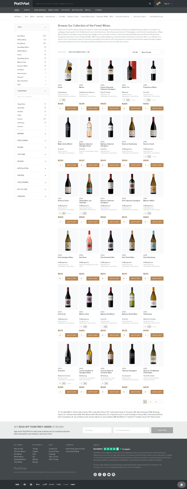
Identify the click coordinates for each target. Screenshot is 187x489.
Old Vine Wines (19, 451)
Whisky (35, 459)
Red (26, 16)
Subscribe (162, 430)
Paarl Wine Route (156, 16)
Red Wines (18, 454)
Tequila (35, 449)
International (50, 16)
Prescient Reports (122, 16)
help (51, 445)
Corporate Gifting (72, 451)
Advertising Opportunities (75, 449)
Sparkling (40, 16)
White (32, 16)
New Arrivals (146, 52)
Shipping (52, 454)
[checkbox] (88, 52)
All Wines (17, 16)
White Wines (18, 457)
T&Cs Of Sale (53, 459)
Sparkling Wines (20, 459)
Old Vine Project (140, 16)
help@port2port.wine (101, 467)
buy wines (18, 445)
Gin (34, 457)
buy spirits (37, 445)
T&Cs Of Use (53, 457)
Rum (34, 454)
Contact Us (53, 449)
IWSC (112, 16)
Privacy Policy (54, 451)
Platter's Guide (72, 16)
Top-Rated (18, 462)
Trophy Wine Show (87, 16)
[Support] (181, 485)
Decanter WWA (102, 16)
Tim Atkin (62, 16)
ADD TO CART (71, 108)
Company (70, 445)
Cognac (35, 451)
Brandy (35, 462)
